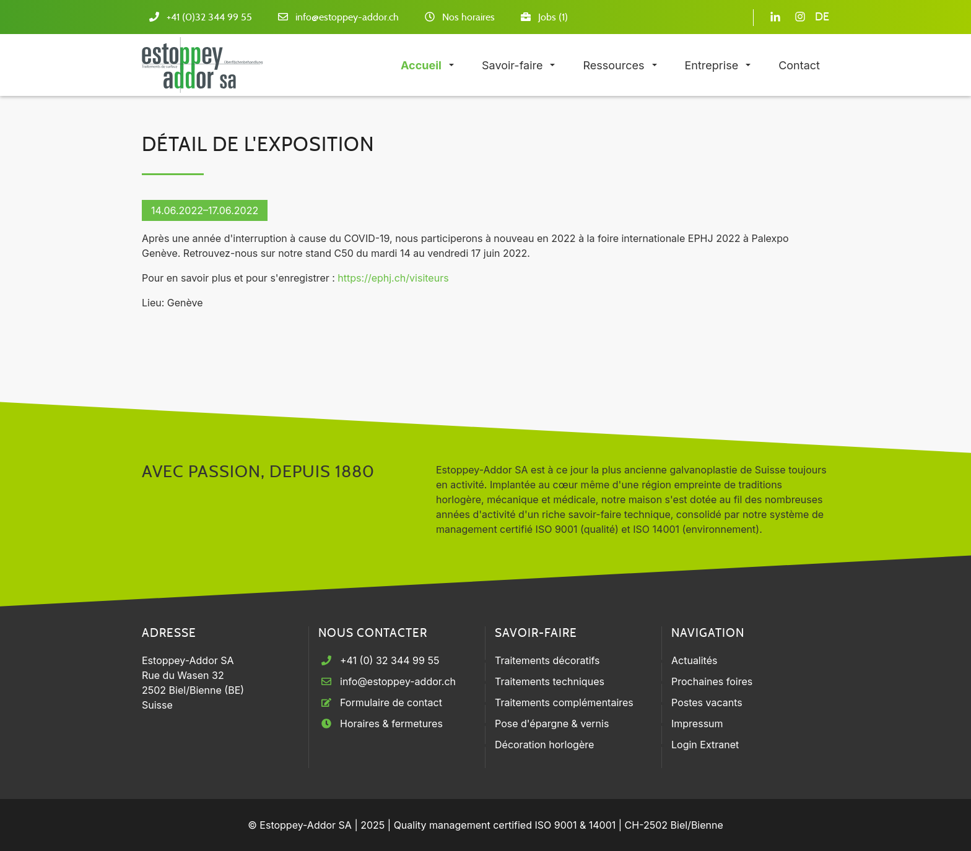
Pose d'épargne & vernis (552, 723)
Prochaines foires (711, 681)
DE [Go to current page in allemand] (822, 17)
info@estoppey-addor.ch (347, 17)
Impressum (697, 723)
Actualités (694, 660)
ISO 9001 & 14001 (575, 825)
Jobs (547, 17)
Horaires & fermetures (391, 723)
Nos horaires (468, 17)
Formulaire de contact (391, 702)
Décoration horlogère (544, 744)
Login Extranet (705, 744)
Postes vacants (706, 702)
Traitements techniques (549, 681)
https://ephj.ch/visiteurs (392, 278)
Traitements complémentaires (564, 702)
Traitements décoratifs (547, 660)
